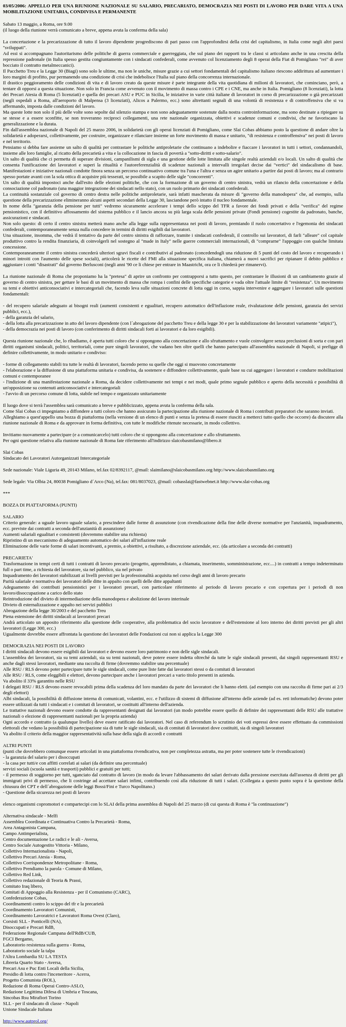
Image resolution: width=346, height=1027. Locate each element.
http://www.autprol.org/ (25, 1021)
